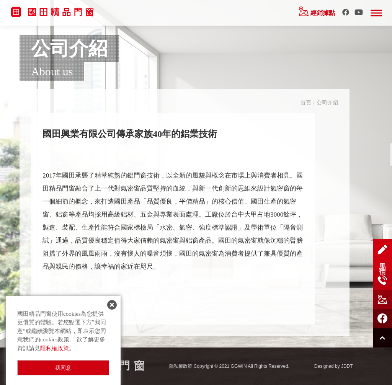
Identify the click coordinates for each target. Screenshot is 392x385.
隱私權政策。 (57, 348)
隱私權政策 (180, 366)
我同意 (63, 368)
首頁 (306, 103)
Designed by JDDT (333, 366)
